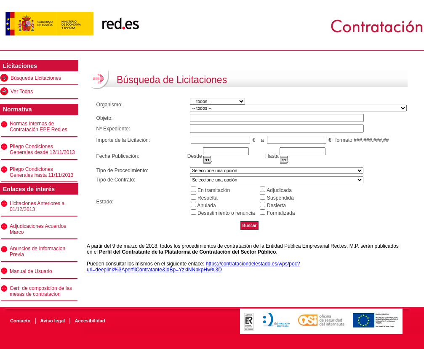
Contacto (20, 320)
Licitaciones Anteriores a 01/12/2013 (37, 206)
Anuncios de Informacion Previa (37, 251)
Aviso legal (52, 320)
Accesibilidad (90, 320)
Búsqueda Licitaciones (36, 78)
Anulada (206, 205)
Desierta (276, 205)
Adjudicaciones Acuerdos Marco (38, 229)
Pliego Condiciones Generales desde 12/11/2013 (42, 149)
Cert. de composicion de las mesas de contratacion (41, 291)
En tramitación (213, 190)
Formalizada (281, 213)
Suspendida (280, 198)
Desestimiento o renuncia (226, 213)
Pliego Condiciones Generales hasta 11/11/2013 (41, 172)
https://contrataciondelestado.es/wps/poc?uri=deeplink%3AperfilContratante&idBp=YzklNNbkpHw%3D (193, 267)
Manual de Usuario (31, 271)
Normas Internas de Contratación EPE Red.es (38, 127)
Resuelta (207, 198)
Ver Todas (22, 92)
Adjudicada (279, 190)
